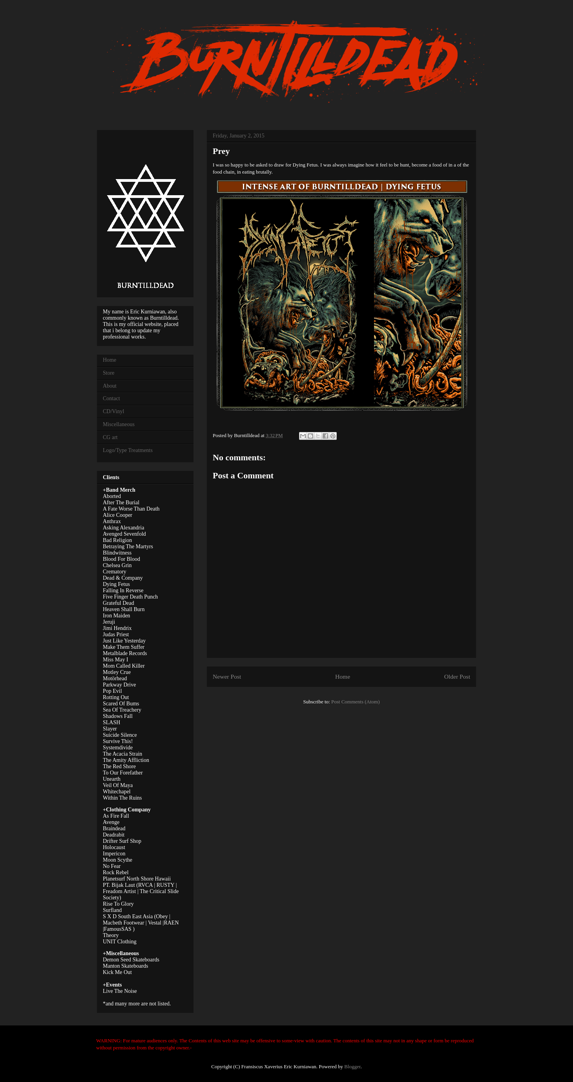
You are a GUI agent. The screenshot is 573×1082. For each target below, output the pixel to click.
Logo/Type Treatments (128, 450)
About (110, 386)
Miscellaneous (119, 424)
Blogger (352, 1066)
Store (109, 373)
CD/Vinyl (113, 411)
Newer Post (227, 676)
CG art (110, 437)
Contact (111, 398)
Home (342, 676)
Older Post (457, 676)
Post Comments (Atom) (355, 702)
